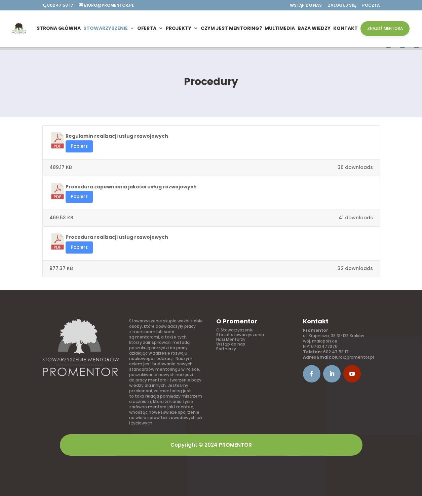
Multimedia (280, 28)
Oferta (146, 28)
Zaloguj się (342, 5)
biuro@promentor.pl (353, 357)
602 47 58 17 (336, 352)
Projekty (178, 28)
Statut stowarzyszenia (240, 334)
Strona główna (59, 28)
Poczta (371, 5)
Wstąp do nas (306, 5)
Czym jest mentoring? (231, 28)
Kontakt (345, 28)
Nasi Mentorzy (230, 339)
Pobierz (79, 146)
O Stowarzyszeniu (235, 330)
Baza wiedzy (314, 28)
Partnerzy (226, 349)
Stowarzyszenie (105, 28)
